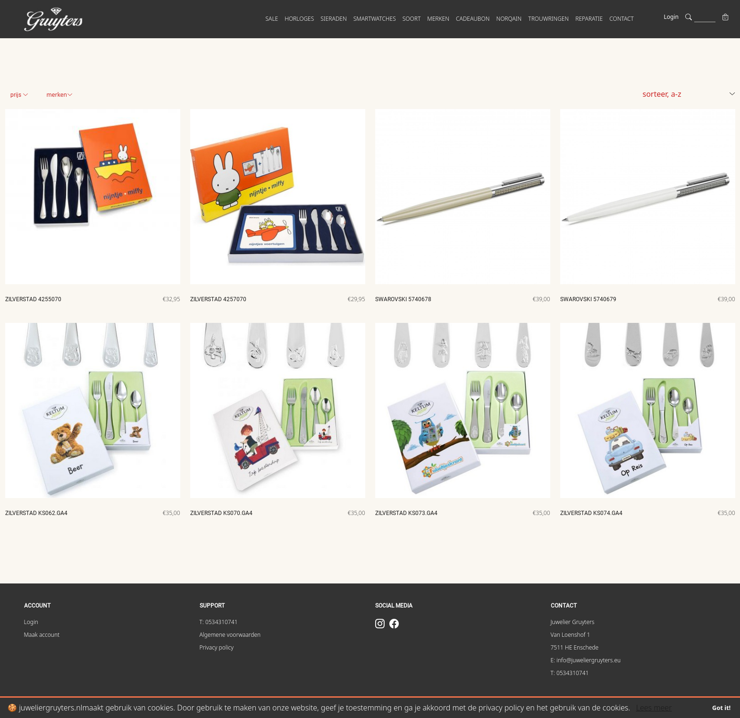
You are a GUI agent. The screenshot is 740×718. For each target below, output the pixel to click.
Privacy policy (217, 647)
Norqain (508, 19)
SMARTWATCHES (374, 19)
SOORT (412, 19)
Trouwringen (548, 19)
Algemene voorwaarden (230, 635)
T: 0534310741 (219, 622)
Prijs (19, 95)
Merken (59, 95)
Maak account (42, 635)
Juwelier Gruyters (573, 622)
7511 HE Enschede (575, 647)
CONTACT (621, 19)
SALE (272, 19)
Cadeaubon (472, 19)
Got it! (721, 707)
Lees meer (654, 707)
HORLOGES (299, 19)
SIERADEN (333, 19)
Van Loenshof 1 (570, 635)
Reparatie (589, 19)
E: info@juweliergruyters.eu (586, 660)
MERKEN (438, 19)
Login (671, 17)
